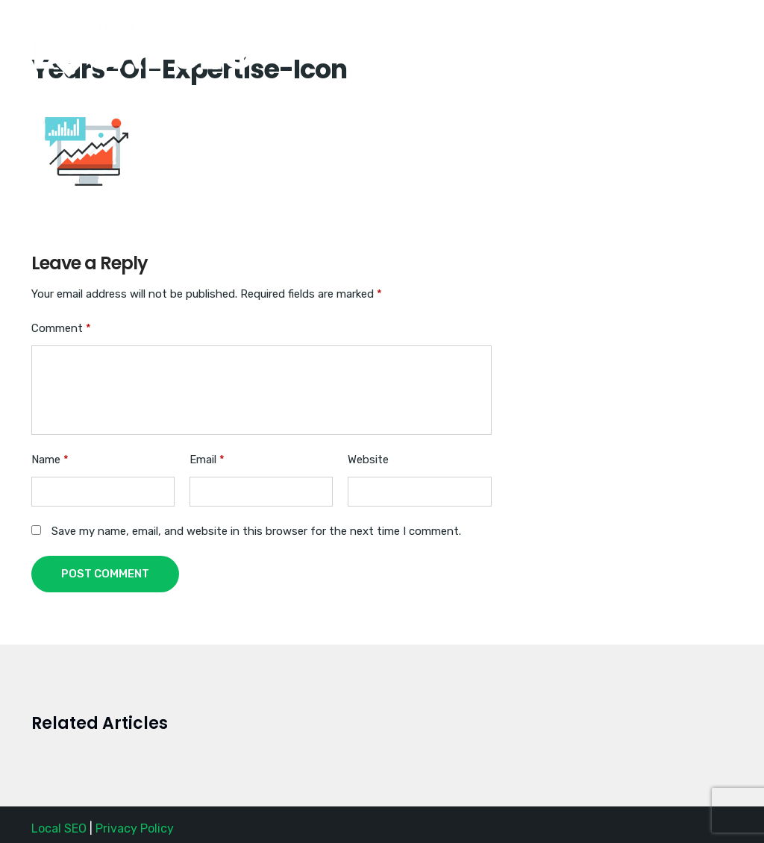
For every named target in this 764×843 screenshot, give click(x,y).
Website (368, 459)
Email (207, 459)
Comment (61, 328)
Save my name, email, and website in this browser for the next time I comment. (256, 531)
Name (50, 459)
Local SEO (59, 828)
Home (487, 32)
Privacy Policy (135, 828)
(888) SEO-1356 (566, 32)
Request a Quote (670, 32)
